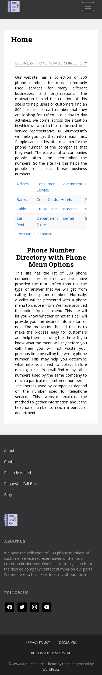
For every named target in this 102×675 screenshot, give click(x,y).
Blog (8, 494)
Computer (25, 233)
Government (71, 183)
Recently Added (17, 472)
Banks (21, 199)
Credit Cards (47, 199)
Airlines (22, 183)
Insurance (69, 208)
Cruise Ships (47, 208)
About (9, 450)
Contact (11, 461)
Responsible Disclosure (51, 653)
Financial (44, 233)
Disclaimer (68, 642)
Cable (21, 208)
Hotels (66, 199)
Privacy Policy (38, 642)
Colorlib (68, 664)
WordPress (51, 669)
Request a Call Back (21, 483)
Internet (67, 218)
